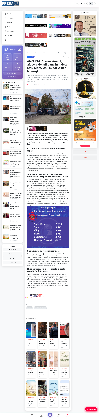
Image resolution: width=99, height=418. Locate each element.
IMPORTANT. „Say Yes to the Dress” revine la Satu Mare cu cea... (16, 195)
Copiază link (12, 262)
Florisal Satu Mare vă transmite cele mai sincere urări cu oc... (15, 227)
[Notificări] (77, 3)
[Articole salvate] (81, 3)
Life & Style (9, 31)
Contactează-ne (85, 146)
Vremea (8, 40)
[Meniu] (95, 3)
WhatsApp (12, 254)
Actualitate (9, 18)
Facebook (12, 249)
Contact (8, 35)
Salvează (64, 57)
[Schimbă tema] (91, 3)
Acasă (7, 14)
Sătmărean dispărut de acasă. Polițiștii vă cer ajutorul (15, 153)
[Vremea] (86, 3)
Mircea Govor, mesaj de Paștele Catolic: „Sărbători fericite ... (15, 163)
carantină (29, 307)
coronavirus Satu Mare (40, 307)
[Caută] (72, 3)
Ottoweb (90, 152)
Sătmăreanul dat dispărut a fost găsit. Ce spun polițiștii (15, 98)
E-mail (12, 258)
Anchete (8, 22)
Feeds (85, 157)
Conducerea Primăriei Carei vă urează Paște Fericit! (15, 237)
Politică (8, 27)
